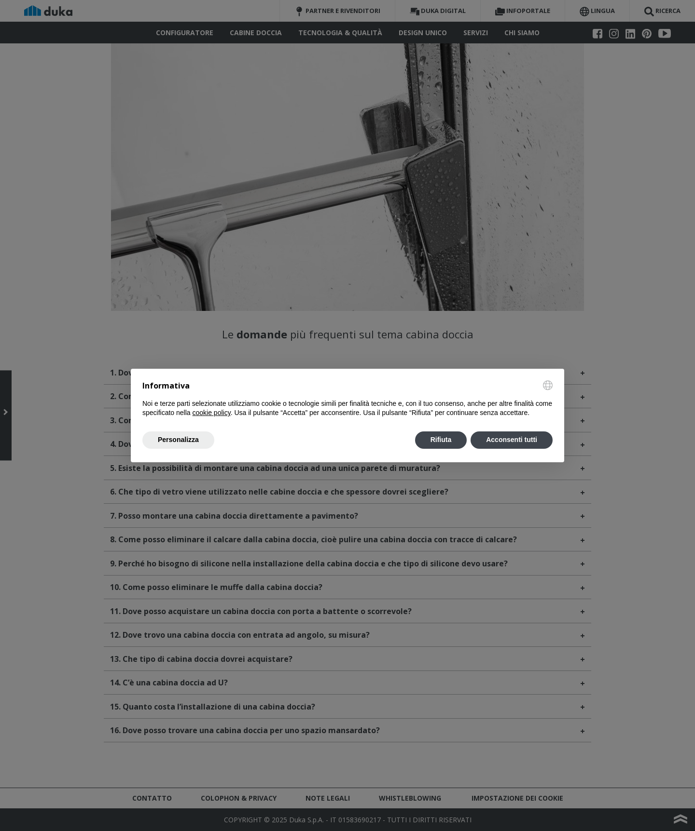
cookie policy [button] (212, 412)
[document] (347, 399)
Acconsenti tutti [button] (511, 439)
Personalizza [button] (178, 439)
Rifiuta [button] (441, 439)
